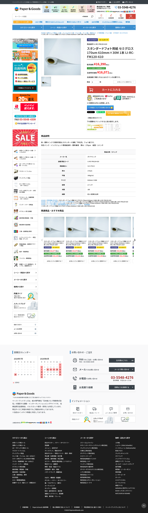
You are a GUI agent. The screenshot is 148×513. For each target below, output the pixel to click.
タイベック (119, 456)
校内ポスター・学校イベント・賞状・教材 (58, 453)
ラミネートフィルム (18, 451)
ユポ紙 (86, 22)
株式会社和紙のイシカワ (88, 459)
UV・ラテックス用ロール (20, 448)
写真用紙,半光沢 (52, 200)
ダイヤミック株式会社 (67, 202)
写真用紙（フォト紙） (105, 33)
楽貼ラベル (119, 485)
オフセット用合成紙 (18, 467)
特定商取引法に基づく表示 (92, 507)
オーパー (118, 477)
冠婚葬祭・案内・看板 (52, 469)
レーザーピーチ (120, 475)
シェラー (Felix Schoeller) (123, 445)
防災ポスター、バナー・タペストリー (57, 443)
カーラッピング (50, 486)
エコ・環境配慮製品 (18, 480)
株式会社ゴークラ (86, 483)
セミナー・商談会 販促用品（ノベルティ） (58, 461)
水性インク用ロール (18, 443)
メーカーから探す (52, 202)
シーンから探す (52, 205)
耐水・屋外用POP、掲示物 (53, 491)
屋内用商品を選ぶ (64, 205)
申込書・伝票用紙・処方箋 (53, 456)
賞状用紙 (118, 472)
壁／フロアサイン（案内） (53, 483)
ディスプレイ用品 (18, 453)
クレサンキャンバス (121, 453)
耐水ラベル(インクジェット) (55, 22)
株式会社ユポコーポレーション (90, 480)
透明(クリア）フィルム (122, 461)
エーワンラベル (120, 483)
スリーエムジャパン (86, 443)
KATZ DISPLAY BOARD (122, 493)
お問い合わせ (128, 2)
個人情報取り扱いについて (61, 507)
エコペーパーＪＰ (86, 456)
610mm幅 (61, 203)
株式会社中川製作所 (86, 467)
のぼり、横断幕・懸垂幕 (52, 478)
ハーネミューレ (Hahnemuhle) (125, 448)
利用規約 (77, 507)
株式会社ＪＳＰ (85, 461)
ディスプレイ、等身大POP (53, 451)
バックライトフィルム (122, 459)
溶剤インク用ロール (18, 445)
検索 (92, 16)
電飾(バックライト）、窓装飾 (54, 494)
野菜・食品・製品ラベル (53, 467)
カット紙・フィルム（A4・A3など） (24, 456)
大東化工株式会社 (86, 451)
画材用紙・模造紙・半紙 (20, 469)
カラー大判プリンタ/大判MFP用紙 (23, 459)
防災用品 (15, 477)
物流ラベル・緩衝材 (51, 464)
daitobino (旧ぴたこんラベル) (125, 488)
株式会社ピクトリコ (86, 475)
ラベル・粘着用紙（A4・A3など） (23, 461)
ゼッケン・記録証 (50, 488)
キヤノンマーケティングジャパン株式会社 (93, 445)
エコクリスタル (120, 480)
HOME (43, 33)
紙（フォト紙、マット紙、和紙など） (85, 33)
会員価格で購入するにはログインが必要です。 (104, 77)
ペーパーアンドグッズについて (115, 507)
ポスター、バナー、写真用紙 (80, 205)
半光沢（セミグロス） (121, 33)
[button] (42, 240)
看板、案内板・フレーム (53, 496)
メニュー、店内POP (51, 448)
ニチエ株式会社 (85, 472)
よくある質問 (115, 2)
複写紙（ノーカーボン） (123, 469)
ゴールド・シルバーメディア (124, 464)
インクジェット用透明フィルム (112, 22)
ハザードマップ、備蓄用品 (53, 472)
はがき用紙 (95, 22)
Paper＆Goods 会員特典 (40, 507)
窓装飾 (47, 445)
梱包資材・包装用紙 (18, 472)
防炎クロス (119, 451)
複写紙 (128, 22)
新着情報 (25, 507)
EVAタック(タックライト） (124, 491)
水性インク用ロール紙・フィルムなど (59, 33)
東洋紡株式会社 (85, 477)
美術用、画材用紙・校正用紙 (54, 459)
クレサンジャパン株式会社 (89, 448)
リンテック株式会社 (86, 464)
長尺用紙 (118, 467)
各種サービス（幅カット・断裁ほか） (24, 483)
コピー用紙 (38, 22)
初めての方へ (102, 2)
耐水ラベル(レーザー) (74, 22)
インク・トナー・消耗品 (20, 464)
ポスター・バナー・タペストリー (55, 480)
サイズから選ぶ (52, 203)
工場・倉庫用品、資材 (19, 475)
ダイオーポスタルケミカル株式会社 (91, 469)
